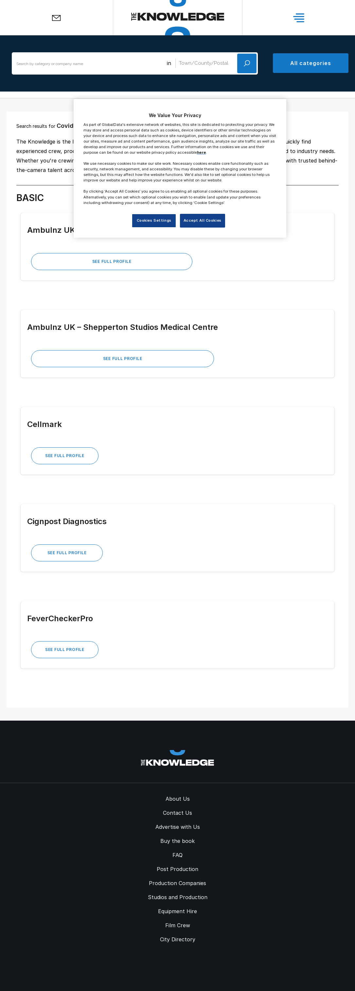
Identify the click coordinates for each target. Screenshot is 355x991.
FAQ (177, 855)
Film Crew (177, 925)
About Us (178, 798)
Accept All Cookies (203, 220)
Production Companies (177, 883)
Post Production (177, 869)
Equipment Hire (177, 911)
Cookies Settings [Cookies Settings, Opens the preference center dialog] (154, 220)
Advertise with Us (177, 827)
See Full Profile (112, 261)
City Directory (177, 939)
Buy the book (177, 841)
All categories (310, 63)
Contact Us (177, 813)
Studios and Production (177, 897)
